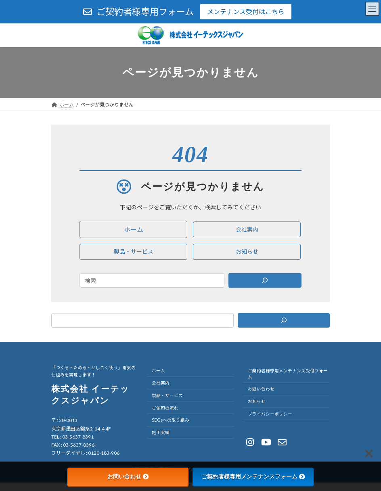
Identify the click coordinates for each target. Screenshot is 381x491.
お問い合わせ (128, 476)
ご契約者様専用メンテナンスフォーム (253, 476)
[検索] (284, 320)
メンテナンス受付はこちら (246, 11)
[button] (133, 229)
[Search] (265, 280)
